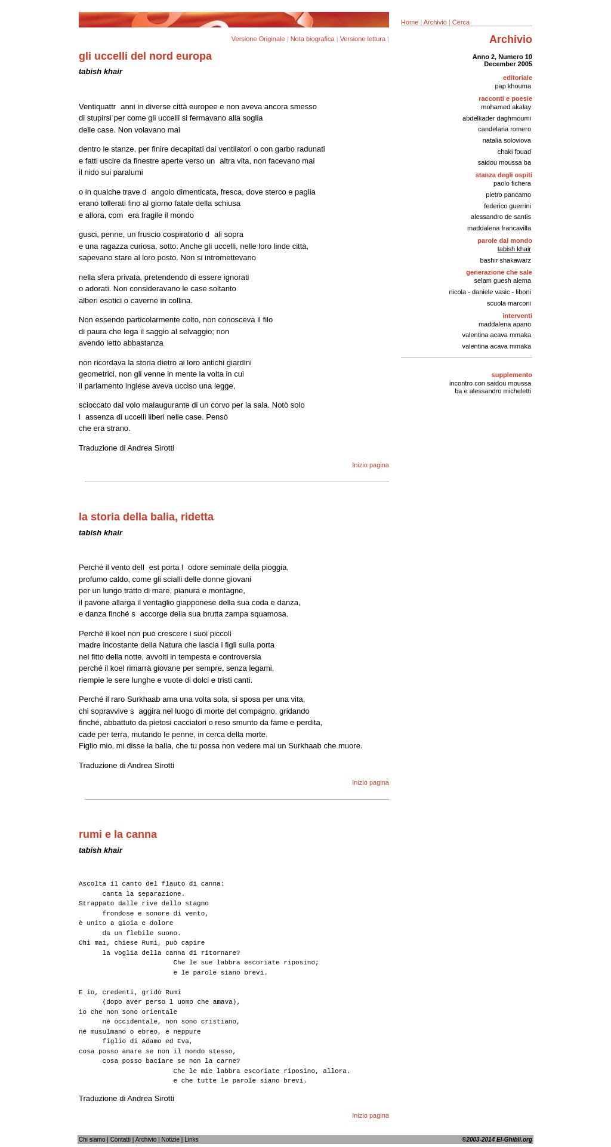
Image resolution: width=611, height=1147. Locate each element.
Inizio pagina (370, 464)
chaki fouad (514, 151)
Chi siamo (92, 1139)
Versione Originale (258, 38)
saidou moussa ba (504, 162)
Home (409, 22)
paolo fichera (512, 183)
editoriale (517, 77)
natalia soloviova (507, 140)
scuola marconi (509, 303)
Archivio (435, 22)
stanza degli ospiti (504, 174)
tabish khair (514, 248)
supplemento (512, 374)
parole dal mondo (504, 240)
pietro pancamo (508, 194)
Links (191, 1139)
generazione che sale (499, 272)
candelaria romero (504, 128)
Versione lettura (362, 38)
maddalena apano (505, 324)
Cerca (461, 22)
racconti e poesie (505, 98)
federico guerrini (507, 205)
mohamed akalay (506, 106)
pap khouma (513, 86)
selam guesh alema (502, 280)
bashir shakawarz (505, 260)
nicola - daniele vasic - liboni (490, 291)
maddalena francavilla (499, 228)
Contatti (120, 1139)
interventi (517, 315)
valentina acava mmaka (496, 334)
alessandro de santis (501, 216)
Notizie (170, 1139)
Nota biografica (313, 38)
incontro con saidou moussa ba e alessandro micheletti (490, 387)
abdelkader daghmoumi (496, 118)
